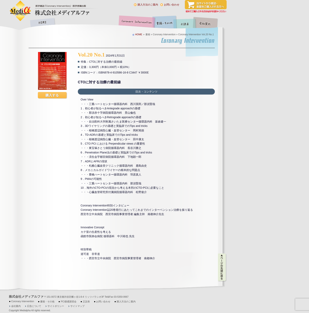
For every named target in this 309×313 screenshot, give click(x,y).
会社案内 (208, 23)
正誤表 (185, 23)
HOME (42, 23)
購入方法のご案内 (148, 4)
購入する (52, 95)
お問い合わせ (171, 4)
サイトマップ (77, 306)
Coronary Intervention (136, 23)
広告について (34, 306)
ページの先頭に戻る (222, 267)
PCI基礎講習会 (68, 301)
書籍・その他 (164, 23)
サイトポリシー (55, 306)
